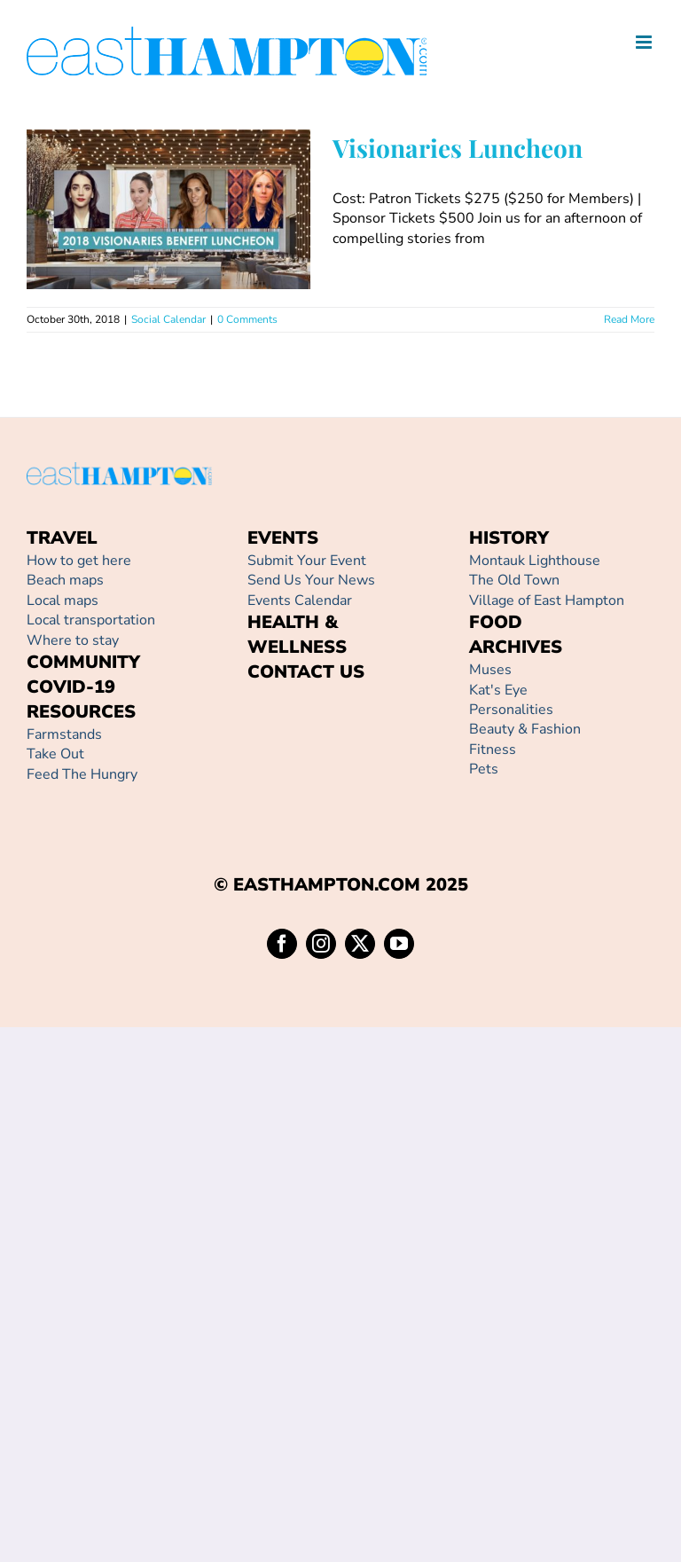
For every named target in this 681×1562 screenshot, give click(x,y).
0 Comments (247, 319)
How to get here (79, 560)
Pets (483, 769)
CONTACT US (305, 672)
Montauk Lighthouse (534, 560)
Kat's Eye (498, 690)
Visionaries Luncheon (458, 147)
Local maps (62, 600)
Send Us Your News (311, 580)
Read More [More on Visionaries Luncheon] (629, 319)
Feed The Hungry (82, 774)
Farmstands (64, 734)
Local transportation (91, 620)
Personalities (511, 709)
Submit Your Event (306, 560)
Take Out (55, 754)
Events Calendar (299, 600)
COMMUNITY (83, 662)
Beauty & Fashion (525, 729)
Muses (490, 669)
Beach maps (65, 580)
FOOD (495, 622)
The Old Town (514, 580)
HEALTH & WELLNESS (297, 634)
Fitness (492, 749)
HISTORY (509, 538)
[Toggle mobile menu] (645, 42)
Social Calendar (168, 319)
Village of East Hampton (546, 600)
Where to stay (73, 640)
